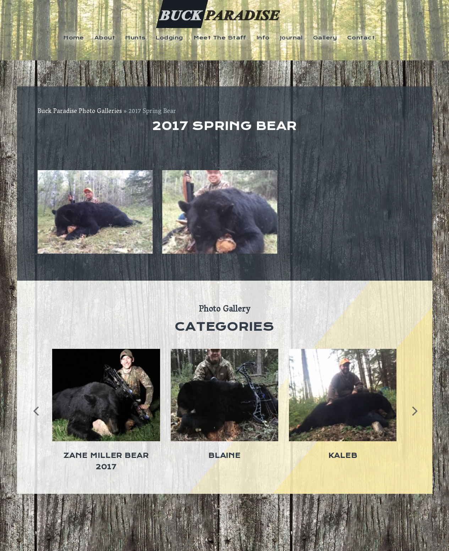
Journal (291, 37)
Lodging (169, 37)
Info (263, 37)
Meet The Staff (219, 37)
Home (74, 37)
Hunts (135, 37)
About (104, 37)
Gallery (325, 37)
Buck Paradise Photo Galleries (80, 112)
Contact (361, 37)
